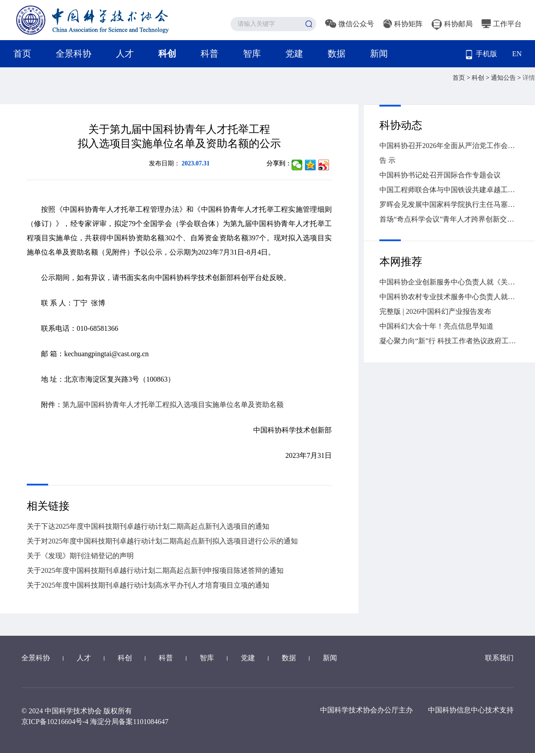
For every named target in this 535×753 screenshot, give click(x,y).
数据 (337, 53)
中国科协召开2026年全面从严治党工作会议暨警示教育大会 (449, 145)
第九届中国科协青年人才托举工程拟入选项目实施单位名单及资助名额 (173, 404)
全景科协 (73, 53)
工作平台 (502, 24)
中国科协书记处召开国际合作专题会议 (440, 175)
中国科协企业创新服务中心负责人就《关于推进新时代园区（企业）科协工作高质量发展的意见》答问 (449, 282)
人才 (125, 53)
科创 (167, 53)
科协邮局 (452, 24)
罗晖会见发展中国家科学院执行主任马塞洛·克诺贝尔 (449, 204)
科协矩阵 (403, 24)
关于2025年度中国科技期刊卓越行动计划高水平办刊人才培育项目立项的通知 (148, 585)
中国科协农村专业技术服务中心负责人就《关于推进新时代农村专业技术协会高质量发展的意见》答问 (449, 296)
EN (517, 54)
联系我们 (499, 658)
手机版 (481, 54)
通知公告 (504, 77)
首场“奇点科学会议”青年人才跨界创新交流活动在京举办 (449, 219)
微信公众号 (349, 24)
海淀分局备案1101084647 (129, 721)
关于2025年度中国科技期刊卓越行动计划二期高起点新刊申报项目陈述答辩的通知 (155, 570)
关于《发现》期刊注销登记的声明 (80, 556)
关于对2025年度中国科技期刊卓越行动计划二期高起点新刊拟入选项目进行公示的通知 (162, 541)
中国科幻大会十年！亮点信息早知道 (436, 326)
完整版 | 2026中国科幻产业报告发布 (435, 311)
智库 (252, 53)
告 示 (387, 160)
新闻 (379, 53)
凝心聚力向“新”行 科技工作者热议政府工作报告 (449, 341)
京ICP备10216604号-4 (54, 721)
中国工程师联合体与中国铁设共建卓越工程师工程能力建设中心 (449, 189)
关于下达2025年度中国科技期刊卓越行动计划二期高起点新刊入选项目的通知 (148, 526)
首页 (22, 53)
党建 (294, 53)
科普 (209, 53)
